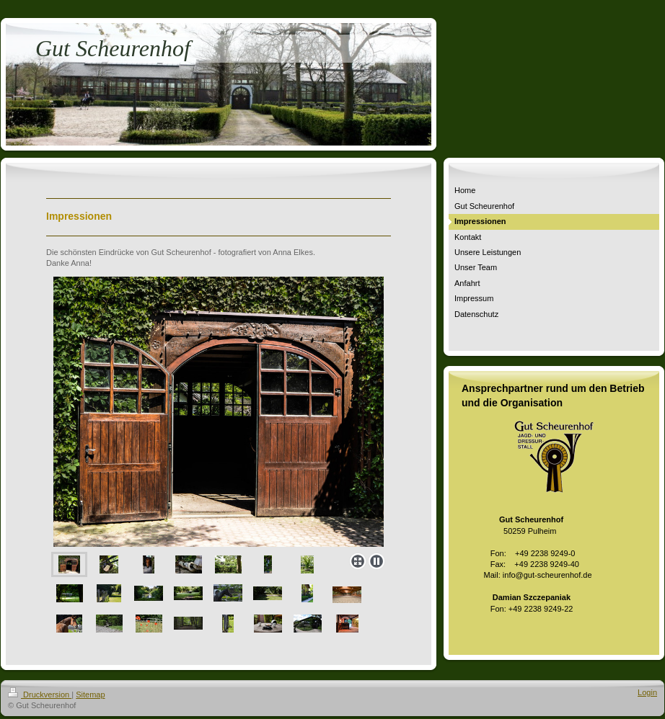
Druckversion (39, 694)
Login (647, 692)
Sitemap (90, 694)
